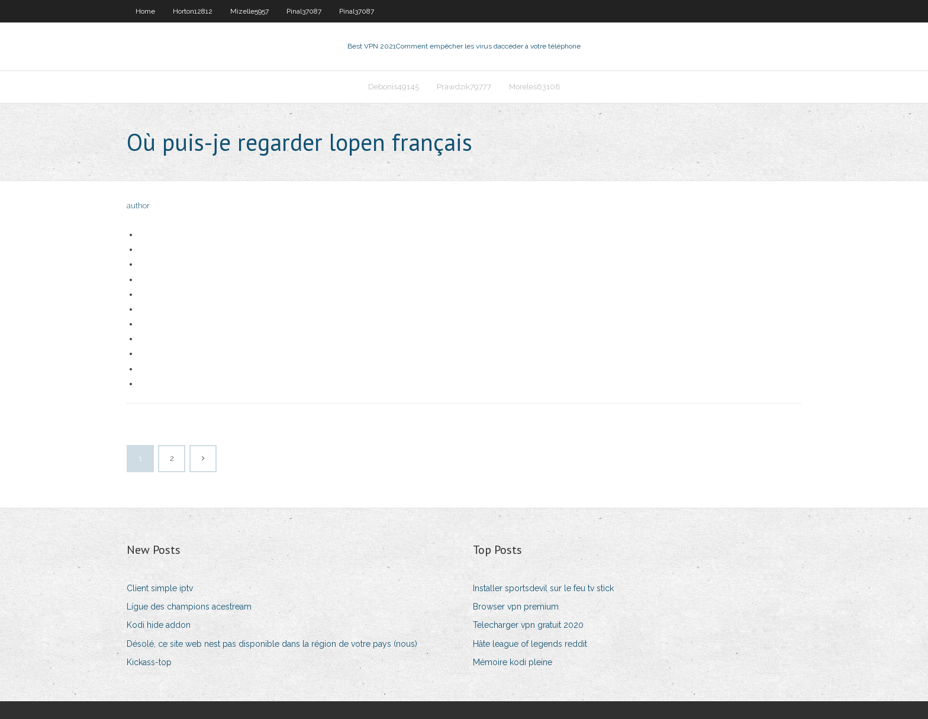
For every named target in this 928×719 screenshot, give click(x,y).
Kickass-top (149, 662)
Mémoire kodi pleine (512, 662)
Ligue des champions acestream (189, 606)
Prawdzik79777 (464, 86)
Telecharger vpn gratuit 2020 (528, 625)
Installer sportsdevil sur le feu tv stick (543, 588)
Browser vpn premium (516, 606)
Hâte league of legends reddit (530, 644)
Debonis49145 (393, 86)
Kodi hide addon (159, 625)
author (138, 205)
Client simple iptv (160, 588)
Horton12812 (192, 11)
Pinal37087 (303, 11)
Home (145, 11)
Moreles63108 (534, 86)
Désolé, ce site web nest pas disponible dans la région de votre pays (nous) (272, 644)
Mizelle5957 (249, 11)
